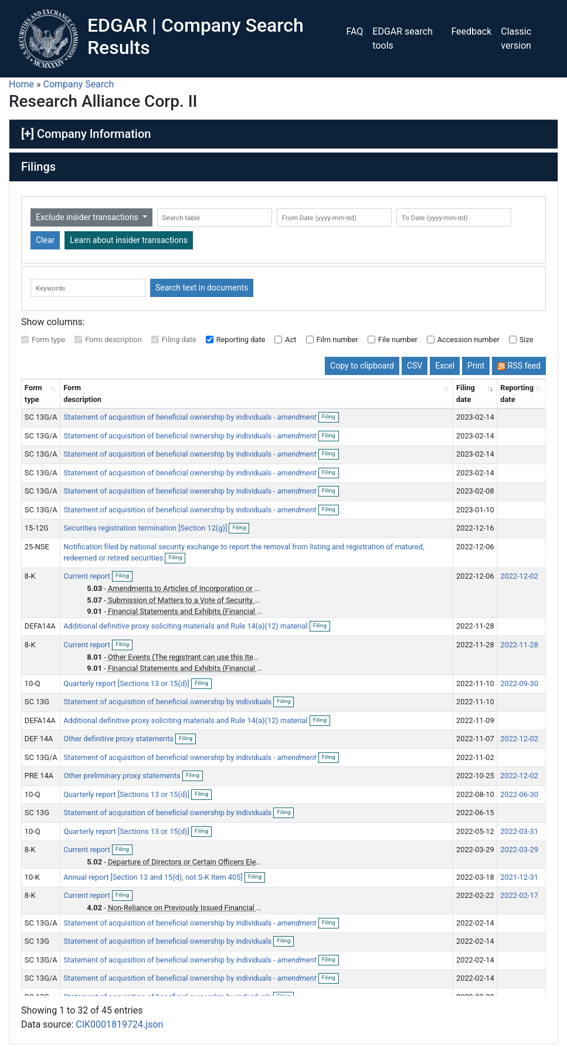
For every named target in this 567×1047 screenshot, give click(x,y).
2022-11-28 (519, 644)
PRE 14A (39, 775)
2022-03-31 (519, 831)
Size (527, 339)
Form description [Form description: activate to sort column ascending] (82, 393)
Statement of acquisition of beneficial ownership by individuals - (189, 417)
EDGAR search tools (402, 38)
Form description (113, 339)
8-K (30, 576)
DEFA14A (40, 626)
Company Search (78, 84)
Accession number (468, 339)
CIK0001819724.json (119, 1024)
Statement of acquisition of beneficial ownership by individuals (168, 701)
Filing (330, 417)
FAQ (354, 31)
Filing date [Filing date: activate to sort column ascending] (465, 393)
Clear (45, 240)
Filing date (179, 339)
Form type (48, 339)
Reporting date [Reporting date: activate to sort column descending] (517, 393)
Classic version (516, 38)
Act (290, 339)
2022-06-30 (519, 794)
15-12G (37, 528)
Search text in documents (201, 287)
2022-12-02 (519, 576)
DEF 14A (39, 738)
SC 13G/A (41, 417)
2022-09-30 (519, 683)
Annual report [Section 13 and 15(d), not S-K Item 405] (154, 877)
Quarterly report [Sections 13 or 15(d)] (127, 683)
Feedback (471, 31)
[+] (27, 134)
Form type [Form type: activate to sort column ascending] (33, 393)
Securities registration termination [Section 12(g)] (146, 528)
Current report (87, 576)
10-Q (32, 683)
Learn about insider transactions (129, 240)
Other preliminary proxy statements (122, 775)
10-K (32, 877)
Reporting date (241, 339)
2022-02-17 (519, 895)
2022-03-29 (519, 849)
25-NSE (37, 546)
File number (397, 339)
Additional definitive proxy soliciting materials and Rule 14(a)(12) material (186, 626)
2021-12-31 (519, 877)
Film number (337, 339)
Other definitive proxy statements (119, 738)
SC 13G (37, 701)
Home (21, 84)
